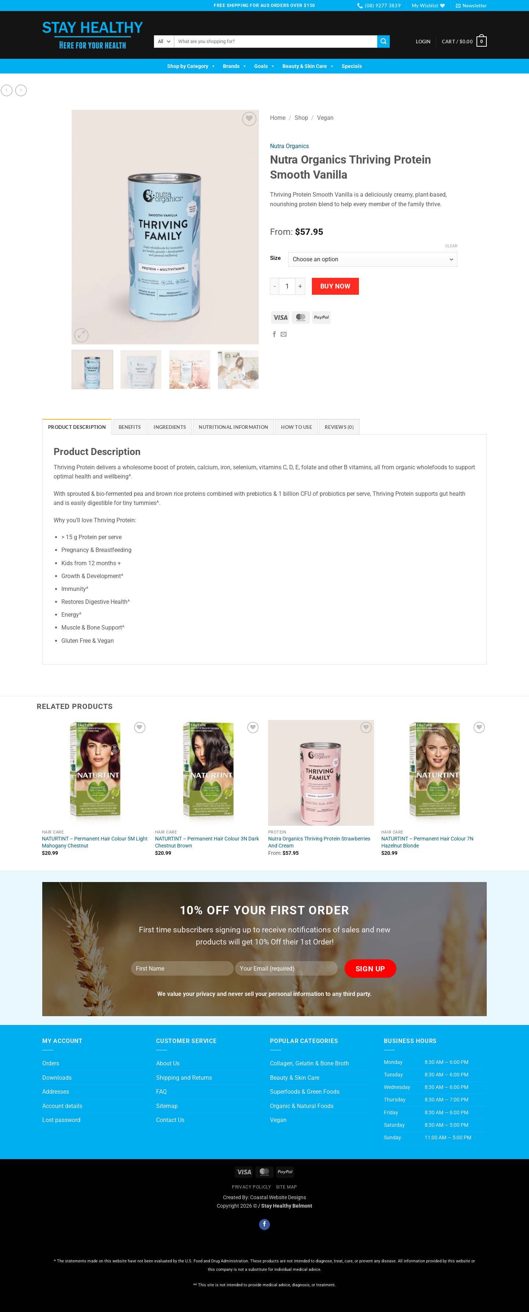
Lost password (61, 1119)
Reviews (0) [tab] (339, 427)
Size (275, 258)
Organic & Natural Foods (302, 1106)
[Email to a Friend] (284, 334)
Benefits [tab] (130, 427)
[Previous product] (20, 90)
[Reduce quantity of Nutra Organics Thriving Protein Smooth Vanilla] (274, 286)
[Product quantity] (287, 286)
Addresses (55, 1091)
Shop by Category (191, 66)
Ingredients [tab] (170, 427)
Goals (264, 66)
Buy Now (335, 286)
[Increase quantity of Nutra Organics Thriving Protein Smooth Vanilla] (300, 286)
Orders (50, 1063)
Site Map (286, 1187)
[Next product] (6, 90)
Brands (235, 66)
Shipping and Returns (184, 1077)
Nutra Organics (289, 146)
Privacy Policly (251, 1187)
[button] (471, 5)
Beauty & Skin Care (308, 66)
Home (277, 117)
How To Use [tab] (296, 427)
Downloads (57, 1077)
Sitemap (167, 1106)
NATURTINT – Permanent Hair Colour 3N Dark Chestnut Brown (207, 842)
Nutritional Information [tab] (233, 427)
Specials (352, 66)
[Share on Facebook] (274, 334)
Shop (301, 117)
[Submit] (383, 41)
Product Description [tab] (77, 427)
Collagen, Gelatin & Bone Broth (309, 1063)
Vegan (325, 117)
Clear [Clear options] (451, 246)
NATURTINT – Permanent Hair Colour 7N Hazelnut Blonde (427, 842)
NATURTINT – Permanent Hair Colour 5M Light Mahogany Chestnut (95, 842)
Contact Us (170, 1119)
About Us (168, 1063)
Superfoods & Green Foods (304, 1091)
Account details (62, 1106)
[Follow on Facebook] (264, 1224)
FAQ (161, 1091)
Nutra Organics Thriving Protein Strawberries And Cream (319, 842)
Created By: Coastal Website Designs (264, 1197)
